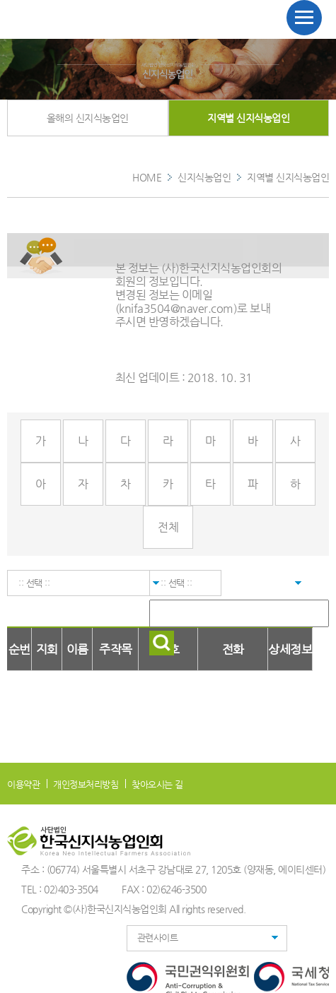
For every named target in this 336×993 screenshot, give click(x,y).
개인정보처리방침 (85, 784)
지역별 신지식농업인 (248, 118)
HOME (146, 177)
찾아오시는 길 (157, 784)
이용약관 (23, 784)
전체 (168, 527)
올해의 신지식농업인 (88, 118)
